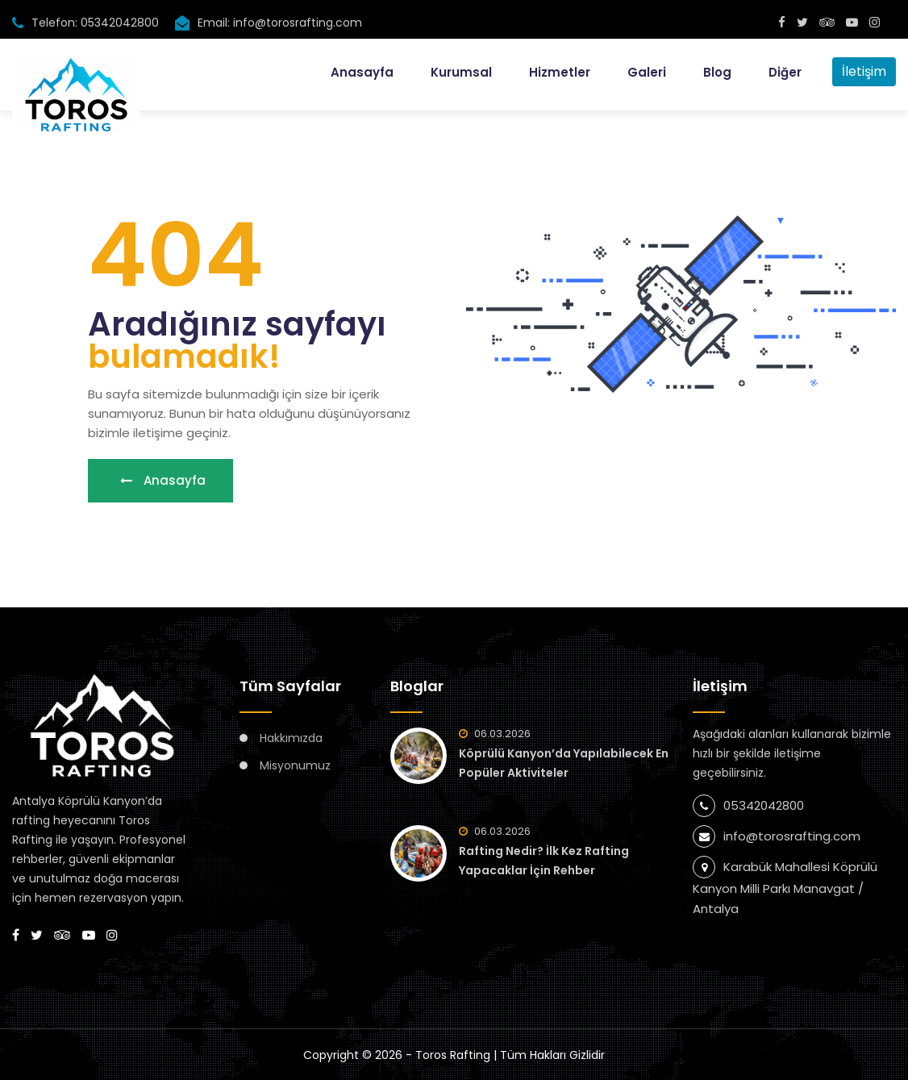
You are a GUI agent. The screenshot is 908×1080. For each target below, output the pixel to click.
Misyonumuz (295, 765)
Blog (717, 72)
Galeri (646, 72)
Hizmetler (559, 72)
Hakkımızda (291, 738)
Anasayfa (362, 72)
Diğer (785, 72)
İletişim (864, 71)
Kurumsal (461, 72)
